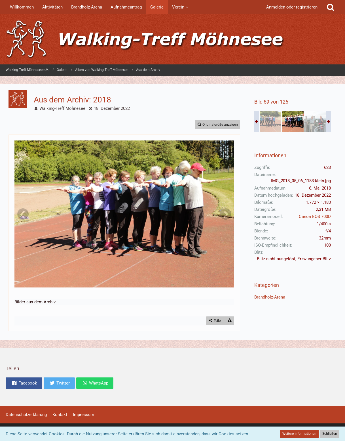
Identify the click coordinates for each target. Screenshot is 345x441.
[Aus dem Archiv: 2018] (270, 121)
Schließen (329, 434)
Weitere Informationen (299, 434)
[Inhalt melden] (229, 320)
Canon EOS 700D (315, 216)
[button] (24, 383)
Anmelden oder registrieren (292, 7)
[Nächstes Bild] (225, 214)
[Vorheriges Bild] (23, 214)
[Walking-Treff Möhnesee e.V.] (172, 39)
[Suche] (330, 7)
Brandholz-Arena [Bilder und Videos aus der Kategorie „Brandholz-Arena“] (269, 297)
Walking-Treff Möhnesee (62, 108)
